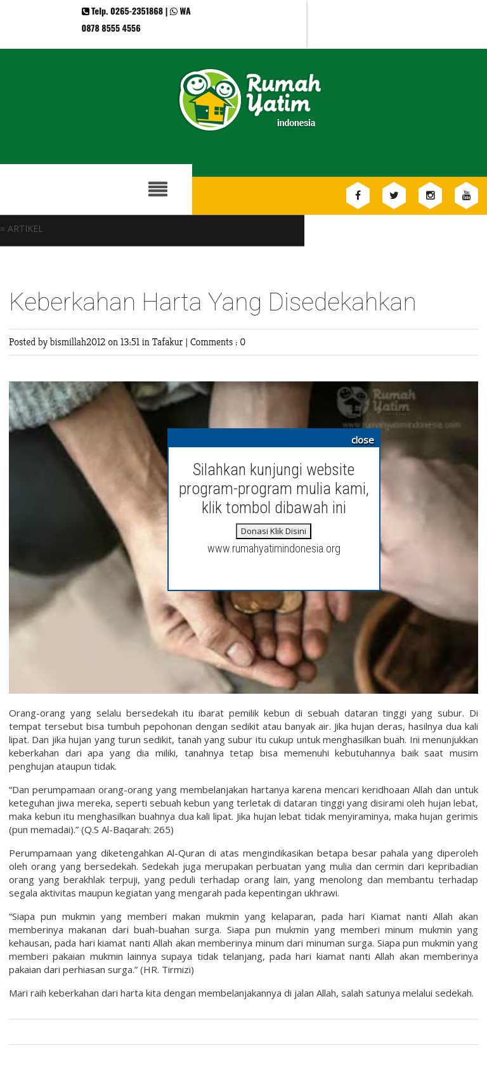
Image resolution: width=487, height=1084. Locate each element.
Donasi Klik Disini (273, 531)
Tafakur (169, 341)
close (362, 439)
